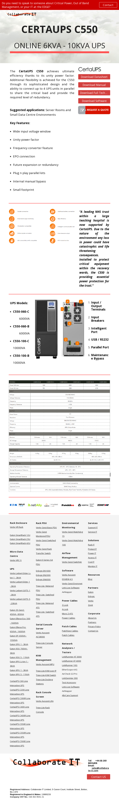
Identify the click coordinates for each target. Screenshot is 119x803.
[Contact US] (98, 776)
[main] (59, 36)
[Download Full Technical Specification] (94, 92)
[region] (59, 5)
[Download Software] (94, 100)
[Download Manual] (94, 84)
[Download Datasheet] (94, 76)
